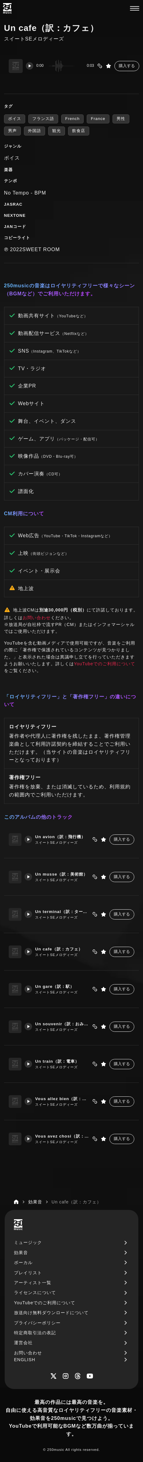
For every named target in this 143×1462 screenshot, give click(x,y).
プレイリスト (28, 1272)
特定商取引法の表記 (35, 1332)
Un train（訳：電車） (58, 1061)
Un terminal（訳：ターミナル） (62, 911)
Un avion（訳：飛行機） (61, 836)
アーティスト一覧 (32, 1282)
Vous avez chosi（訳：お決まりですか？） (62, 1136)
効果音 (21, 1252)
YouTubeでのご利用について (104, 663)
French (72, 118)
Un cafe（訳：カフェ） (60, 949)
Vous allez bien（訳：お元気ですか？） (62, 1098)
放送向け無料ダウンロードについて (51, 1312)
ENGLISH (24, 1359)
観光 (56, 130)
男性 (121, 118)
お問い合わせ (37, 617)
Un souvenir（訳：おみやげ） (62, 1024)
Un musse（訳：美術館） (62, 874)
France (98, 118)
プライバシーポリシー (37, 1322)
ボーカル (23, 1262)
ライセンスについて (35, 1292)
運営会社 (23, 1342)
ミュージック (28, 1242)
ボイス (14, 118)
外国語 (34, 130)
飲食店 (78, 130)
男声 (12, 130)
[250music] (7, 8)
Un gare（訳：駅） (56, 986)
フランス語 (43, 118)
